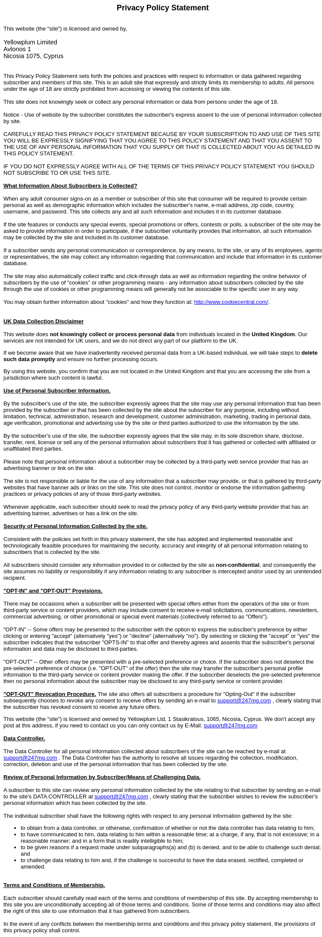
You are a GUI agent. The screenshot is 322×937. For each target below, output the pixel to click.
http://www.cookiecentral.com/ (231, 302)
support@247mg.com (244, 700)
